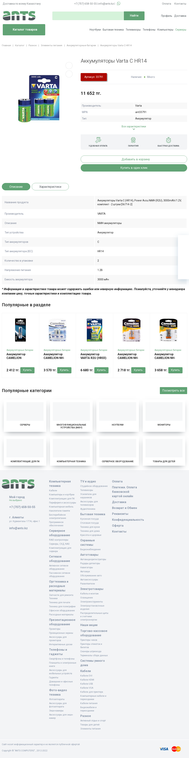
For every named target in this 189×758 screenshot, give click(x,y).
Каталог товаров (21, 30)
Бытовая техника (113, 29)
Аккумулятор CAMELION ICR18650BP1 (15, 357)
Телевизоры (133, 29)
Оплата (166, 3)
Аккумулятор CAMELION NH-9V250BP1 (164, 357)
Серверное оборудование (118, 461)
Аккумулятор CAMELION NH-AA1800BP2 (128, 357)
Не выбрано (17, 500)
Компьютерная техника (71, 461)
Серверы (180, 29)
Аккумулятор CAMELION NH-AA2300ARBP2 (54, 357)
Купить (27, 370)
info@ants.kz (106, 3)
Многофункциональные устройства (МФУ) (71, 426)
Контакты (180, 3)
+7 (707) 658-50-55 (85, 3)
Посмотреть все (173, 390)
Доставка (180, 15)
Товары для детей (164, 461)
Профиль (166, 15)
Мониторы (164, 425)
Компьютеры (165, 29)
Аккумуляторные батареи (19, 350)
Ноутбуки (95, 29)
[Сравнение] (183, 262)
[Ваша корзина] (183, 240)
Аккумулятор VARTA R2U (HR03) (93, 356)
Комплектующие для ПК (25, 461)
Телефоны (149, 29)
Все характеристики (134, 126)
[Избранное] (183, 251)
